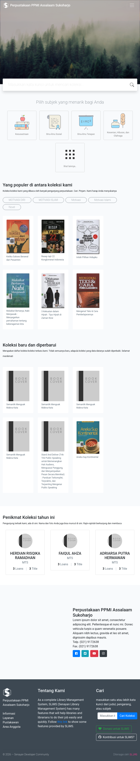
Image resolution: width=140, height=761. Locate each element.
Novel (12, 207)
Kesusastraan (22, 125)
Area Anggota (11, 726)
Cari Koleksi (127, 716)
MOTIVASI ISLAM (48, 199)
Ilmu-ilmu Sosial (54, 125)
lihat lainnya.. (70, 157)
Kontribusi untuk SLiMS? (116, 737)
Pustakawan (11, 722)
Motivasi (76, 199)
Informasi (9, 713)
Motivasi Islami (102, 199)
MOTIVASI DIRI (17, 199)
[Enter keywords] (107, 715)
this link (62, 722)
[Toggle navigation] (132, 5)
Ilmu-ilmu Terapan (86, 125)
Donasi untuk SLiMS (113, 728)
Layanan (8, 718)
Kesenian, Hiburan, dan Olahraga (118, 125)
